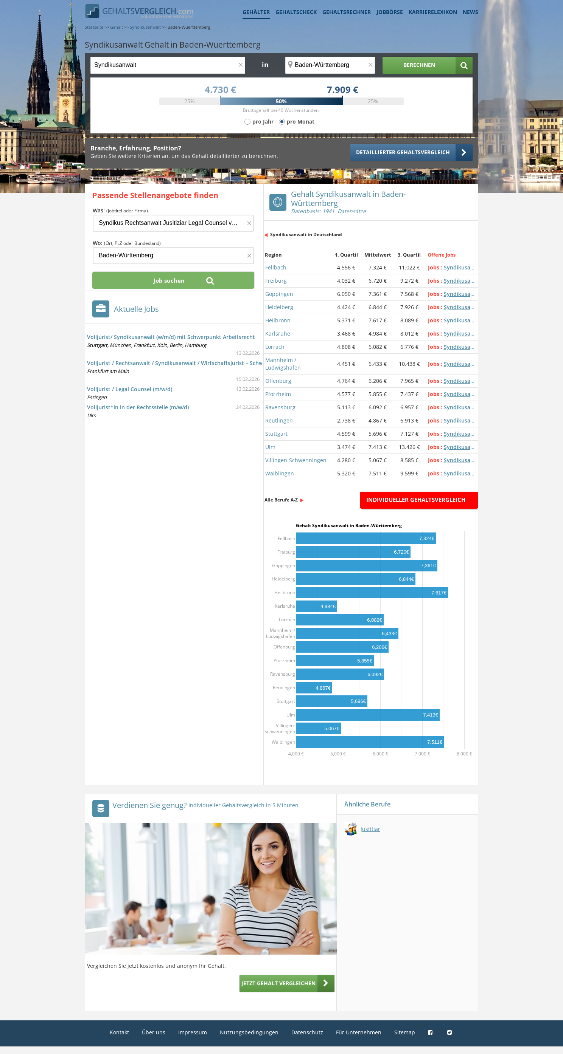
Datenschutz (307, 1032)
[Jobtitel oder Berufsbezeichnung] (167, 65)
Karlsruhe (277, 333)
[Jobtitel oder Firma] (173, 223)
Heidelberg (279, 307)
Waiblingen (279, 473)
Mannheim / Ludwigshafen (283, 363)
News (470, 11)
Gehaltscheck (296, 11)
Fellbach (275, 267)
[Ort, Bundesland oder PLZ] (330, 65)
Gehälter (256, 11)
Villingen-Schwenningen (296, 460)
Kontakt (119, 1032)
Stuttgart (276, 433)
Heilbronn (278, 320)
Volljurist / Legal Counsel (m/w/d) (129, 389)
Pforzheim (278, 394)
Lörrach (275, 346)
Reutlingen (279, 420)
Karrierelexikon (433, 11)
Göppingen (279, 293)
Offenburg (278, 380)
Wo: (127, 242)
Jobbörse (389, 11)
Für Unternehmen (358, 1032)
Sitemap (404, 1032)
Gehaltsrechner (346, 11)
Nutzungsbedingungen (249, 1032)
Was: (120, 210)
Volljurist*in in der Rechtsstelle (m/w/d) (138, 407)
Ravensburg (280, 407)
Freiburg (276, 280)
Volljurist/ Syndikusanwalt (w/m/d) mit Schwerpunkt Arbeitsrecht (171, 336)
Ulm (270, 446)
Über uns (153, 1032)
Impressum (192, 1032)
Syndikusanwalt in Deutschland (306, 234)
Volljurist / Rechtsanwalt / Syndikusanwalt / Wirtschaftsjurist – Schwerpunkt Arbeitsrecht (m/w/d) (212, 363)
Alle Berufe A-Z (281, 500)
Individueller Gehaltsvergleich (415, 499)
